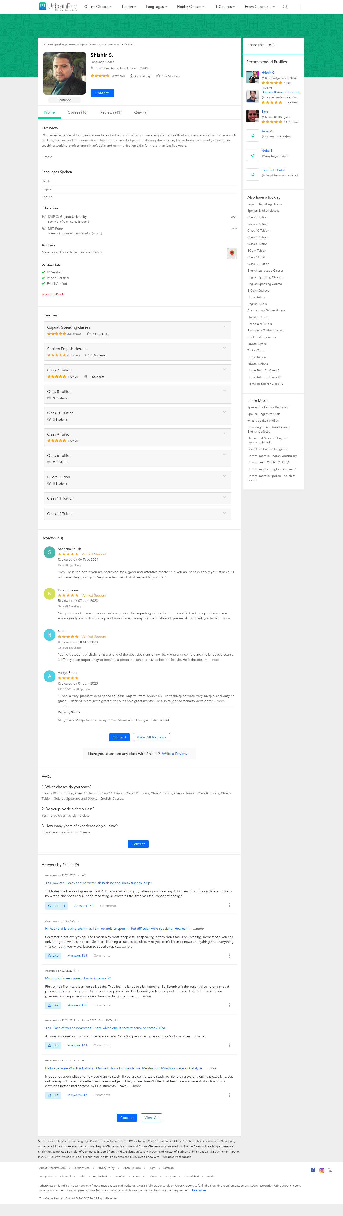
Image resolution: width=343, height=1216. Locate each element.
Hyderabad (100, 1176)
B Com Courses (258, 290)
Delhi (81, 1176)
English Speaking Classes (264, 277)
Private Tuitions (257, 364)
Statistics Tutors (258, 317)
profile (49, 112)
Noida (210, 1176)
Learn (152, 1168)
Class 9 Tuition (257, 237)
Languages (155, 6)
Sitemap (168, 1168)
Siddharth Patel (273, 170)
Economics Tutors (259, 324)
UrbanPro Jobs (131, 1168)
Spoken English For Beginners (268, 407)
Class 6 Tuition (257, 244)
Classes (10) (77, 112)
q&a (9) (140, 112)
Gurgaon (170, 1176)
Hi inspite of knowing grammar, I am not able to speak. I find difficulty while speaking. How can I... (119, 928)
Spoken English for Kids (263, 414)
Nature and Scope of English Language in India (267, 440)
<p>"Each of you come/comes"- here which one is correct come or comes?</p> (105, 1028)
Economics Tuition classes (265, 330)
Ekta (265, 111)
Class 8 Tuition (257, 224)
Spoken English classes (263, 211)
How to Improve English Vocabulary (272, 456)
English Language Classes (265, 270)
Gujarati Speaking (69, 565)
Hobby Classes (189, 6)
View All (152, 1117)
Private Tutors (256, 344)
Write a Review (174, 753)
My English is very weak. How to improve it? (78, 978)
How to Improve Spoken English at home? (271, 478)
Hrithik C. (269, 72)
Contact (119, 737)
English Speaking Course (264, 284)
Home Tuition (256, 357)
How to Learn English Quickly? (268, 462)
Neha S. (267, 150)
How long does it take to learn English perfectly (268, 429)
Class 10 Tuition (258, 231)
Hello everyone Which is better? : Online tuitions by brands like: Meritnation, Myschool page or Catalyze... (125, 1068)
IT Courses (223, 6)
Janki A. (267, 131)
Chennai (65, 1176)
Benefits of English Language (267, 449)
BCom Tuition (256, 250)
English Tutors (257, 304)
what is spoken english (263, 420)
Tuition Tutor (255, 350)
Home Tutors (256, 297)
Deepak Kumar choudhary (281, 92)
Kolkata (152, 1176)
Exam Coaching (258, 6)
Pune (136, 1176)
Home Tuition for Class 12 (265, 384)
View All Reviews (151, 737)
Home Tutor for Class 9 (263, 370)
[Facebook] (313, 1172)
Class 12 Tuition (258, 264)
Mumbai (120, 1176)
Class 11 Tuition (258, 257)
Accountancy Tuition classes (266, 310)
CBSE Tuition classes (261, 337)
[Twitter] (330, 1171)
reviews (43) (110, 112)
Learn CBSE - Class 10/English (100, 1020)
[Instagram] (321, 1172)
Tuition (127, 6)
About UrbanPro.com (52, 1168)
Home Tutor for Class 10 (264, 377)
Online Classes (96, 6)
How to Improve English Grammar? (271, 469)
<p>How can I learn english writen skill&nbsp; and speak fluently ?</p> (98, 883)
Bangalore (45, 1176)
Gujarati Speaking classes (264, 204)
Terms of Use (81, 1168)
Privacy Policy (106, 1168)
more (226, 618)
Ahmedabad (191, 1176)
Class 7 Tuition (257, 217)
